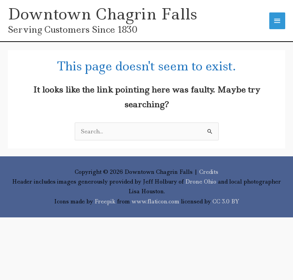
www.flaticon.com (155, 201)
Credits (208, 172)
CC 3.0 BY (225, 201)
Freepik (105, 201)
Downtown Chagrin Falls (102, 14)
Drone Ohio (200, 182)
